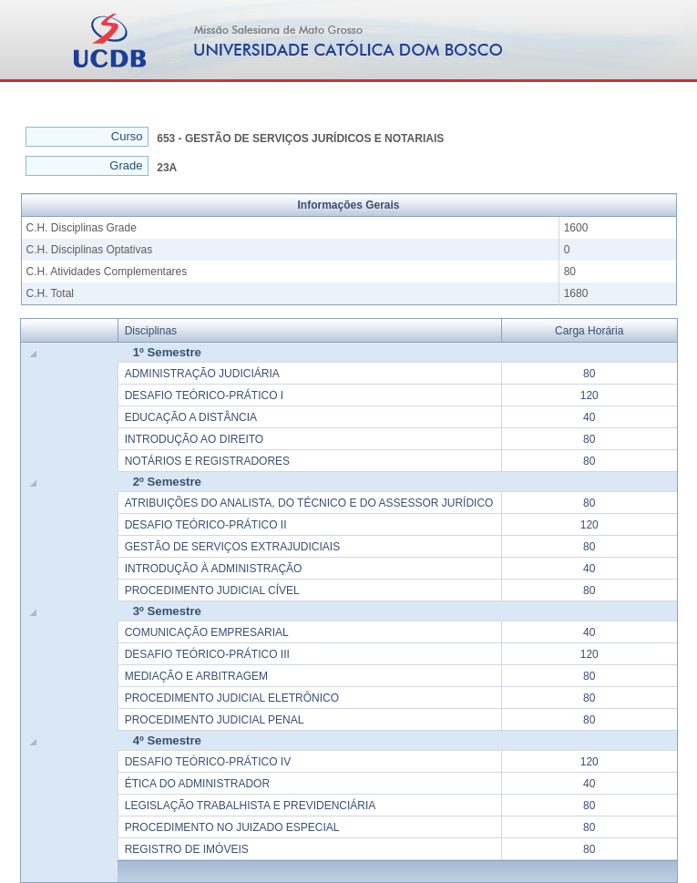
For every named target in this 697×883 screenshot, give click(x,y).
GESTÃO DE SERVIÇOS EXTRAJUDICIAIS (233, 546)
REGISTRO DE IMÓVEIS (187, 849)
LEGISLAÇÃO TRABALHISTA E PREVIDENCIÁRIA (250, 805)
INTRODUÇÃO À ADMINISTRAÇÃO (213, 568)
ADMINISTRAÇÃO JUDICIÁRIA (202, 373)
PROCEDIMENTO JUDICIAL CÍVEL (212, 590)
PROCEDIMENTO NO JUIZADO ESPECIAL (232, 827)
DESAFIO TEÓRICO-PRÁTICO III (207, 654)
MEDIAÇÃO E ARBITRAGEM (196, 676)
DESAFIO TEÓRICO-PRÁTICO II (206, 525)
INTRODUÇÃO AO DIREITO (194, 439)
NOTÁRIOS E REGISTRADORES (207, 461)
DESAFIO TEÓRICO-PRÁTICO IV (208, 761)
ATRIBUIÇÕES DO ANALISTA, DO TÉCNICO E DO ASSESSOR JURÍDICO (309, 503)
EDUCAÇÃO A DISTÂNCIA (191, 417)
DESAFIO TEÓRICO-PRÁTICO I (204, 395)
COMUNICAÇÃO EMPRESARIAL (207, 632)
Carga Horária (589, 330)
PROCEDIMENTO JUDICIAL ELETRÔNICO (232, 698)
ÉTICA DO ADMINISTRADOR (197, 783)
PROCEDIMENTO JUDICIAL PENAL (214, 720)
